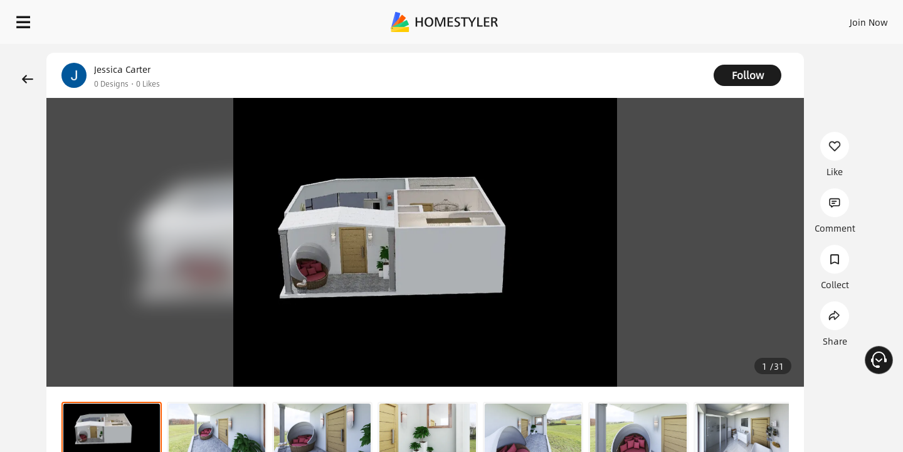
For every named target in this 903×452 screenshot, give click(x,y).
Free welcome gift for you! (642, 52)
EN (761, 19)
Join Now (718, 19)
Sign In (671, 19)
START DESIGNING (840, 19)
